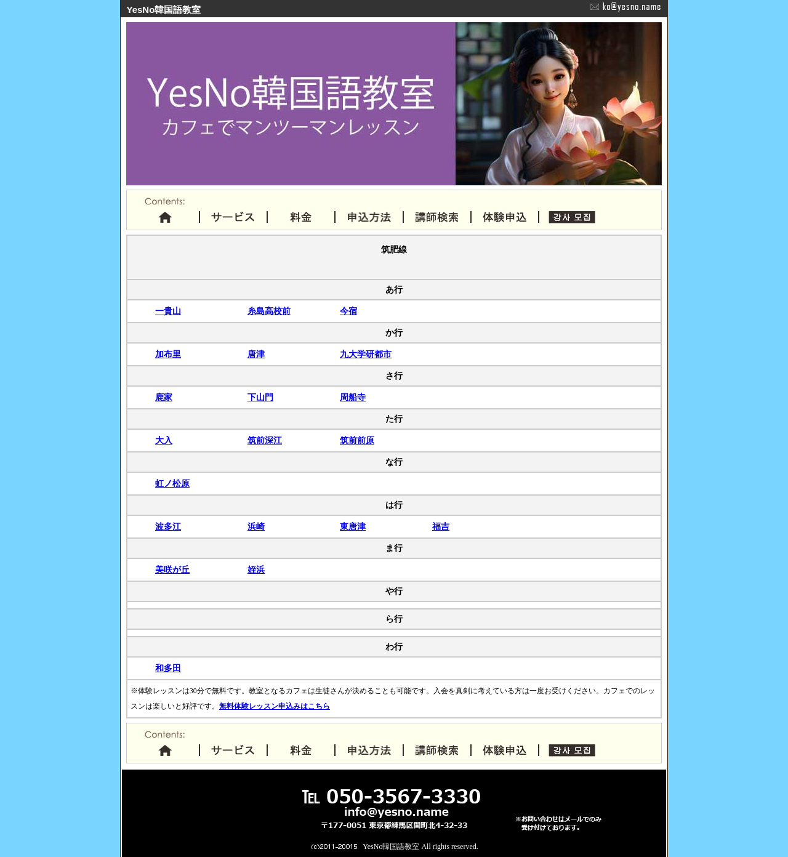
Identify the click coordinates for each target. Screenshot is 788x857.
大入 (163, 440)
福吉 (440, 526)
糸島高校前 (269, 311)
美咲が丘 (172, 569)
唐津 (256, 354)
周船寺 (353, 397)
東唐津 (353, 526)
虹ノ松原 (172, 483)
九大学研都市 (366, 354)
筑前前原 (357, 440)
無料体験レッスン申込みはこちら (274, 706)
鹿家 (163, 397)
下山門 (260, 397)
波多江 (168, 526)
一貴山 (168, 311)
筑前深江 (264, 440)
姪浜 (256, 569)
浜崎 (256, 526)
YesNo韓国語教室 (391, 846)
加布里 (168, 354)
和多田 (168, 668)
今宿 (348, 311)
